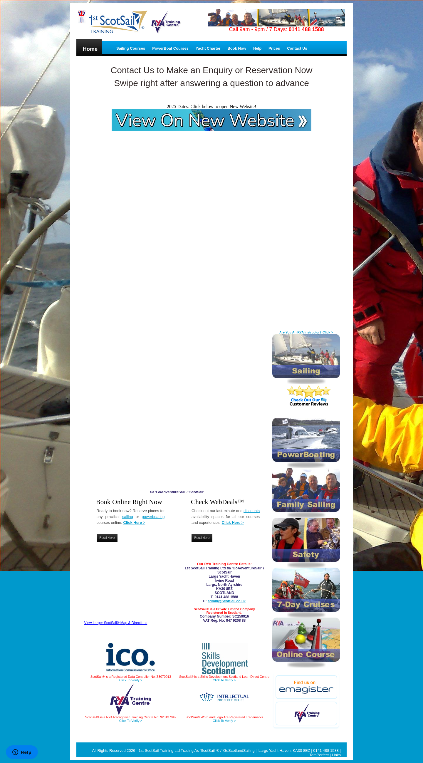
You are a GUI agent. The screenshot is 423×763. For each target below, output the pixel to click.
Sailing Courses (130, 48)
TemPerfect (319, 755)
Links (336, 755)
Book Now (236, 48)
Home (90, 49)
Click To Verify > (130, 720)
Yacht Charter (208, 48)
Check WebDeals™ (217, 502)
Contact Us (297, 48)
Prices (274, 48)
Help (257, 48)
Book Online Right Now (129, 502)
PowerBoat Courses (170, 48)
